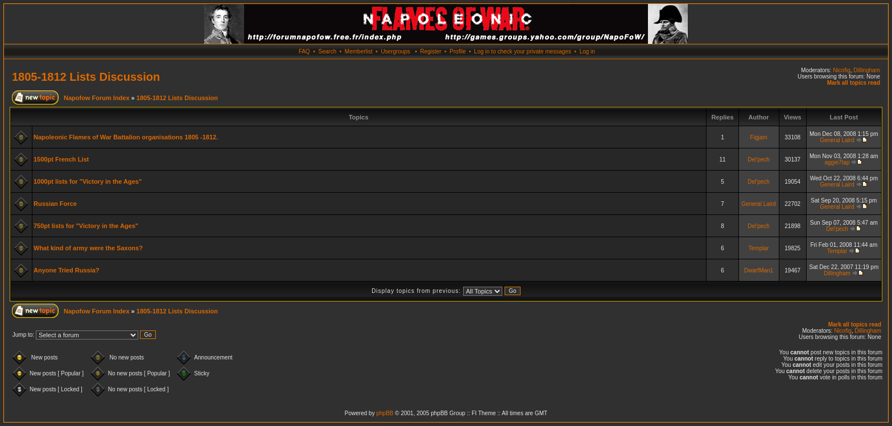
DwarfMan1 (758, 270)
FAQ (304, 51)
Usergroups (395, 51)
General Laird (837, 140)
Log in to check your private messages (522, 51)
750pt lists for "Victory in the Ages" (86, 225)
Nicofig (841, 70)
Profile (457, 51)
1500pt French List (61, 159)
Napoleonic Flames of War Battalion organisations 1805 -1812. (126, 137)
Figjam (758, 137)
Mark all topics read (853, 83)
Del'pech (759, 159)
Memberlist (359, 51)
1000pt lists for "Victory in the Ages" (88, 181)
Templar (759, 248)
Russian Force (55, 203)
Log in (587, 51)
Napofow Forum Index (97, 97)
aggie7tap (836, 162)
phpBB (384, 413)
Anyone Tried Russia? (67, 270)
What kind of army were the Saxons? (88, 248)
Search (328, 51)
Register (430, 51)
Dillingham (866, 70)
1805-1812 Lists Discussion (86, 77)
